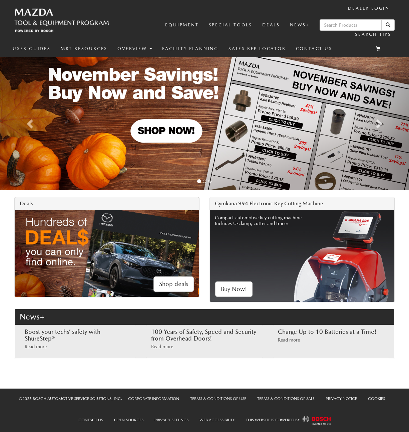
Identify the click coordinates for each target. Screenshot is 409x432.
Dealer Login (369, 8)
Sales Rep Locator (257, 48)
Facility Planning (190, 48)
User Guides (32, 48)
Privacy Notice (341, 398)
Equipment (181, 24)
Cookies (376, 398)
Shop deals (173, 283)
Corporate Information (153, 398)
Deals (271, 24)
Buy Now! (234, 288)
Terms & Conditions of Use (218, 398)
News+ (300, 24)
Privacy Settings (171, 420)
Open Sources (128, 420)
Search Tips (373, 34)
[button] (134, 48)
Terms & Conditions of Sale (286, 398)
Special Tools (230, 24)
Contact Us (314, 48)
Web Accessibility (217, 420)
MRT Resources (84, 48)
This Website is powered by (288, 420)
